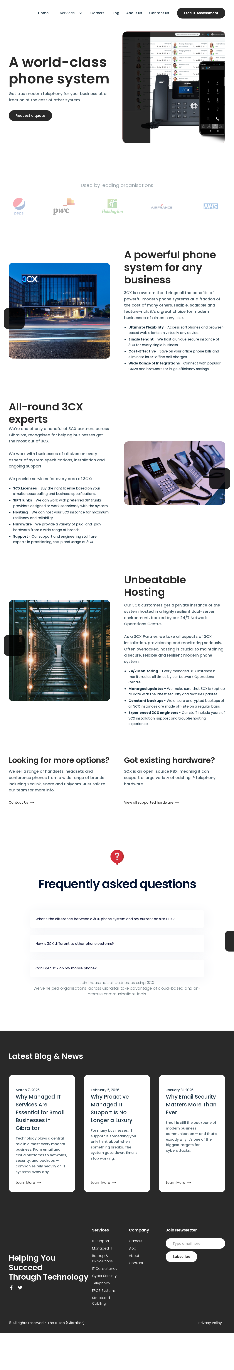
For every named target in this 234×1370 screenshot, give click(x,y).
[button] (69, 13)
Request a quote (30, 115)
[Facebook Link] (11, 1287)
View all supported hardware (148, 802)
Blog (115, 12)
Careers (97, 12)
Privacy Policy (210, 1322)
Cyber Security (104, 1275)
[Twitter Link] (20, 1287)
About (134, 1255)
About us (134, 12)
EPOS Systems (104, 1290)
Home (43, 12)
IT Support (100, 1240)
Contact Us (18, 802)
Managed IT (102, 1248)
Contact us (159, 12)
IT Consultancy (104, 1268)
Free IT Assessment (201, 12)
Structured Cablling (101, 1300)
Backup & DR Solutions (102, 1258)
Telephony (101, 1283)
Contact (136, 1262)
